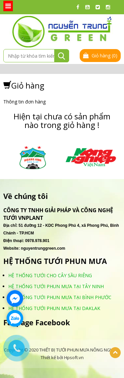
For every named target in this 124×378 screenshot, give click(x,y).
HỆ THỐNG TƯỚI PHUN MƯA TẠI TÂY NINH (56, 286)
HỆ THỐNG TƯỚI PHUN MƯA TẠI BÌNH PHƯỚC (59, 297)
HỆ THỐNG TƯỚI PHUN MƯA (55, 261)
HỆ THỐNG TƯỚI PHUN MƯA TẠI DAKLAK (54, 308)
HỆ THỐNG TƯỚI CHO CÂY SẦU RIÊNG (50, 275)
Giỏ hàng (100, 55)
